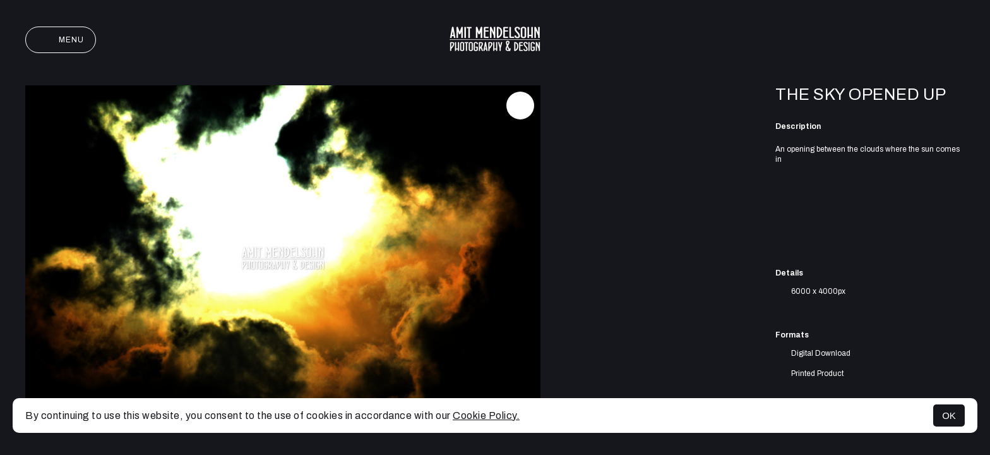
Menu (60, 39)
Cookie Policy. (486, 415)
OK (949, 415)
